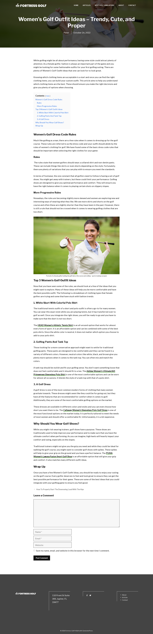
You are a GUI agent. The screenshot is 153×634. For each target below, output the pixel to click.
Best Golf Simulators (104, 5)
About (121, 5)
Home (76, 5)
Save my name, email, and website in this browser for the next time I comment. (72, 550)
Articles (87, 5)
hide (47, 96)
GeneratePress (87, 631)
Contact (132, 5)
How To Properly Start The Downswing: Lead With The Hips (60, 489)
